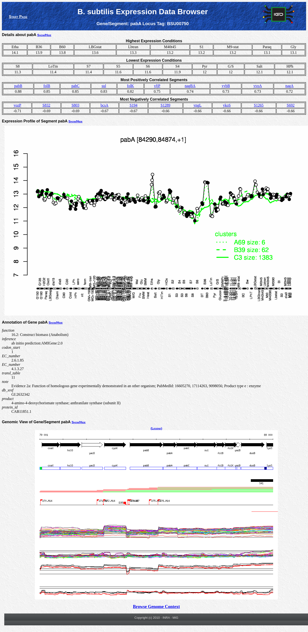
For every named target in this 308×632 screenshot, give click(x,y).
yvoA (257, 86)
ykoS (227, 105)
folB (46, 86)
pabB (18, 86)
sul (104, 86)
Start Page (18, 17)
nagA (289, 86)
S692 (290, 105)
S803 (75, 105)
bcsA (104, 105)
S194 (133, 105)
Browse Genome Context (156, 606)
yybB (226, 86)
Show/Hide (44, 35)
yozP (17, 105)
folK (130, 86)
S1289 (165, 105)
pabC (75, 86)
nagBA (190, 86)
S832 (46, 105)
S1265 (259, 105)
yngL (198, 105)
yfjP (157, 86)
